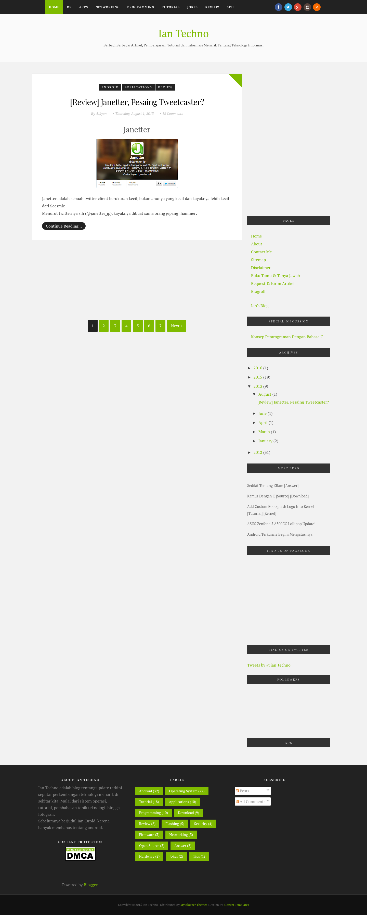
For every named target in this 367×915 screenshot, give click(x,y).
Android (110, 87)
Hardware (146, 856)
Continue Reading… (64, 226)
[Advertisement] (70, 282)
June (263, 413)
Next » (176, 326)
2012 (258, 452)
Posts (243, 791)
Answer (180, 845)
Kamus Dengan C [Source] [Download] (278, 496)
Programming (140, 7)
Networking (108, 7)
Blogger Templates (236, 905)
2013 (258, 386)
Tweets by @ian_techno (269, 665)
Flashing (172, 823)
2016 (258, 368)
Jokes (192, 7)
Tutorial (171, 7)
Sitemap (258, 259)
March (264, 431)
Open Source (149, 845)
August (265, 394)
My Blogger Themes (193, 905)
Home (54, 7)
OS (69, 7)
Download (186, 812)
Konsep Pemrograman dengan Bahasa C (287, 337)
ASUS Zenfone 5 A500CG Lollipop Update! (281, 523)
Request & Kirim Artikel (273, 283)
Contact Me (261, 252)
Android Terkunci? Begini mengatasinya (279, 534)
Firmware (146, 834)
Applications (138, 87)
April (263, 422)
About (256, 244)
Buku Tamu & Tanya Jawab (275, 275)
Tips (196, 856)
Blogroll (258, 291)
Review (212, 7)
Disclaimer (260, 267)
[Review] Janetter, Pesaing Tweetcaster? (137, 101)
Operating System (183, 790)
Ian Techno (183, 33)
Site (230, 7)
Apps (83, 7)
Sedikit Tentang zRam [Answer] (273, 485)
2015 (258, 377)
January (265, 441)
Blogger (91, 884)
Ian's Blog (260, 305)
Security (200, 823)
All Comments (251, 801)
